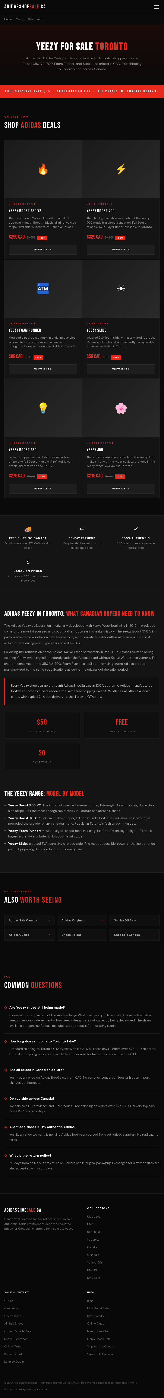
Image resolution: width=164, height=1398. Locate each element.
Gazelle (92, 1247)
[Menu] (156, 6)
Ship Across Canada (101, 1346)
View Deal (43, 249)
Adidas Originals (82, 920)
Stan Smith (94, 1232)
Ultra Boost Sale (98, 1308)
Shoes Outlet (13, 1354)
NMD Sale (93, 1278)
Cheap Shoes (13, 1316)
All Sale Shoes (13, 1323)
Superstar (94, 1239)
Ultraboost (94, 1217)
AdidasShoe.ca (25, 6)
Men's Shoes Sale (99, 1339)
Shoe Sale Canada (134, 935)
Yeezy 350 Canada (100, 1354)
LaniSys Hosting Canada (32, 1389)
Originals (93, 1255)
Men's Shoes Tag (98, 1331)
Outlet (8, 1301)
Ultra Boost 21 (96, 1316)
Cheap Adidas (82, 935)
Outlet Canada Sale (17, 1331)
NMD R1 (92, 1270)
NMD (90, 1224)
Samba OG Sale (134, 920)
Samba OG (94, 1262)
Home (8, 19)
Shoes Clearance (16, 1339)
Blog (90, 1301)
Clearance (11, 1308)
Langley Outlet (14, 1362)
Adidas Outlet (29, 935)
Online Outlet (13, 1346)
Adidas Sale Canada (29, 920)
